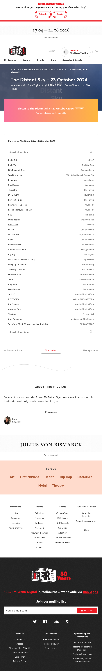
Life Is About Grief (16, 170)
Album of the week (39, 532)
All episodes (51, 350)
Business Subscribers (82, 654)
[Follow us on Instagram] (67, 622)
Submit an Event (62, 542)
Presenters (39, 527)
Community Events (62, 537)
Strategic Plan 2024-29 (19, 648)
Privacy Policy (19, 661)
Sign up (86, 610)
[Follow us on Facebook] (45, 622)
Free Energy (14, 289)
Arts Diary (62, 532)
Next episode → (90, 350)
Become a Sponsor (82, 642)
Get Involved (51, 633)
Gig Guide (62, 527)
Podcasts (39, 523)
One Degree (13, 185)
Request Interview (51, 643)
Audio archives (16, 527)
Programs (39, 518)
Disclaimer (20, 656)
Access (20, 643)
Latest (16, 513)
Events (62, 507)
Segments (15, 518)
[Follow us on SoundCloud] (56, 621)
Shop (86, 530)
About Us (19, 633)
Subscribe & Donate (86, 507)
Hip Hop (66, 477)
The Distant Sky (31, 69)
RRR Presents (63, 523)
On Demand (15, 507)
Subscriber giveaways (86, 521)
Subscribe (43, 14)
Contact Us (20, 639)
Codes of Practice (20, 652)
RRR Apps (90, 592)
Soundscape (39, 537)
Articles (39, 542)
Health (49, 477)
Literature (84, 477)
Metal (42, 485)
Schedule (39, 513)
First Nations (29, 477)
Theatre (58, 485)
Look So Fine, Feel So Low (20, 210)
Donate (60, 14)
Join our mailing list (51, 601)
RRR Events (62, 518)
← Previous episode (13, 350)
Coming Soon (62, 513)
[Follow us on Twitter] (35, 622)
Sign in (52, 50)
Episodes (16, 523)
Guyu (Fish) (13, 225)
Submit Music (51, 648)
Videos (39, 547)
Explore (39, 507)
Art (12, 477)
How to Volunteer (51, 639)
